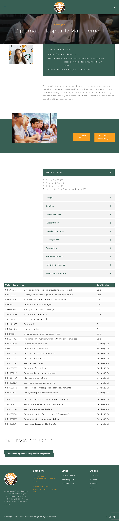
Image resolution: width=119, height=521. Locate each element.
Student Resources (69, 476)
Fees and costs (68, 484)
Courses (93, 480)
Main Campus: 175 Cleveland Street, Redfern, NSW (44, 478)
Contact (93, 484)
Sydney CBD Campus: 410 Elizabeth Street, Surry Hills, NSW (45, 489)
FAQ (92, 488)
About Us (94, 476)
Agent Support (68, 480)
